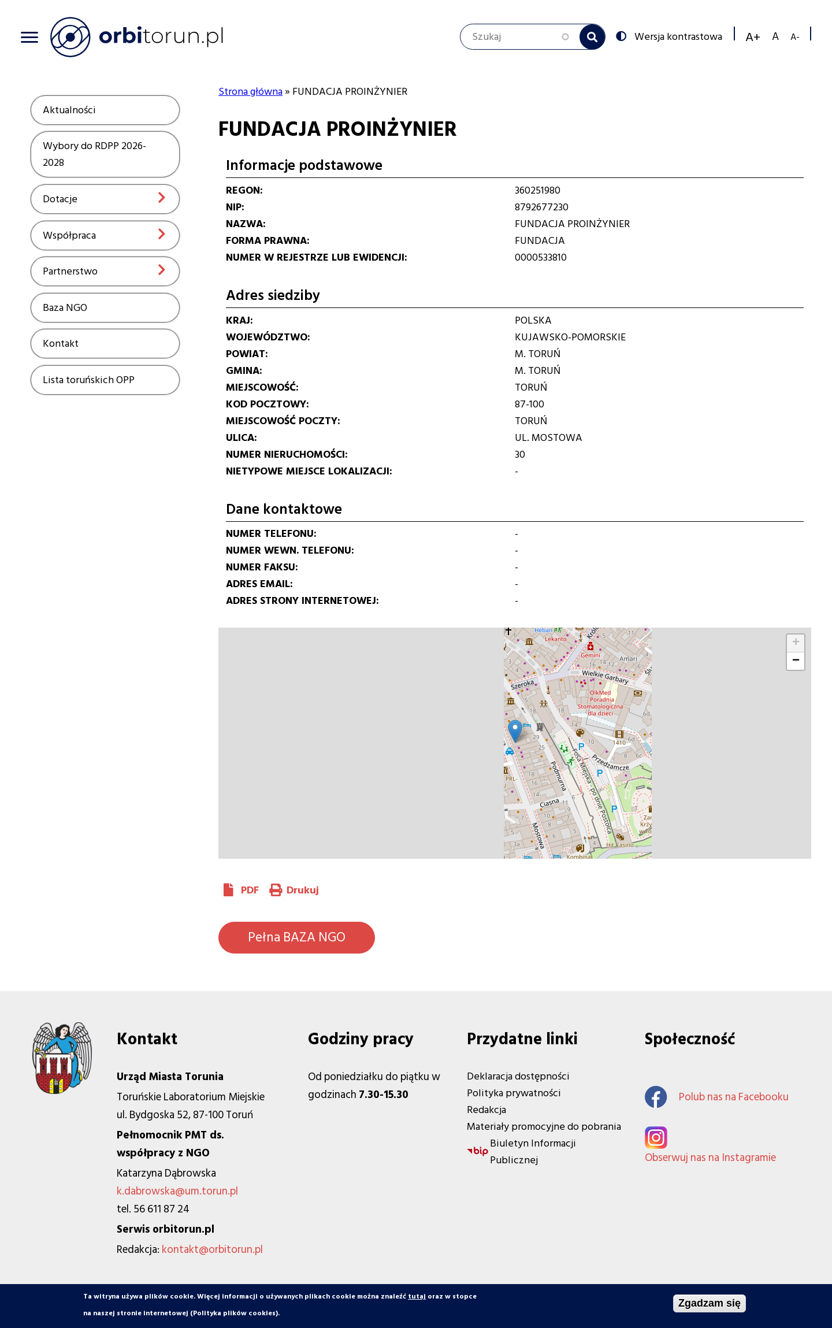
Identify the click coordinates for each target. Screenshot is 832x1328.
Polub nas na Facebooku (717, 1097)
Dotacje (60, 199)
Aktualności (69, 110)
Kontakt (61, 343)
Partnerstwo (70, 271)
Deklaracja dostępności (518, 1076)
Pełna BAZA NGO (297, 937)
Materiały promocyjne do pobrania (544, 1126)
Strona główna (250, 91)
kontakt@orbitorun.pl (212, 1250)
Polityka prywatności (514, 1093)
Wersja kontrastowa (677, 36)
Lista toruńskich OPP (89, 380)
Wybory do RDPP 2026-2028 (94, 154)
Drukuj (303, 890)
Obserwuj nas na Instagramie (710, 1158)
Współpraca (69, 235)
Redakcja (486, 1109)
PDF (250, 890)
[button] (515, 731)
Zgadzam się (709, 1303)
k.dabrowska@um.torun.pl (177, 1191)
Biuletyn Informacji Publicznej (533, 1152)
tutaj (417, 1296)
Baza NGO (65, 307)
